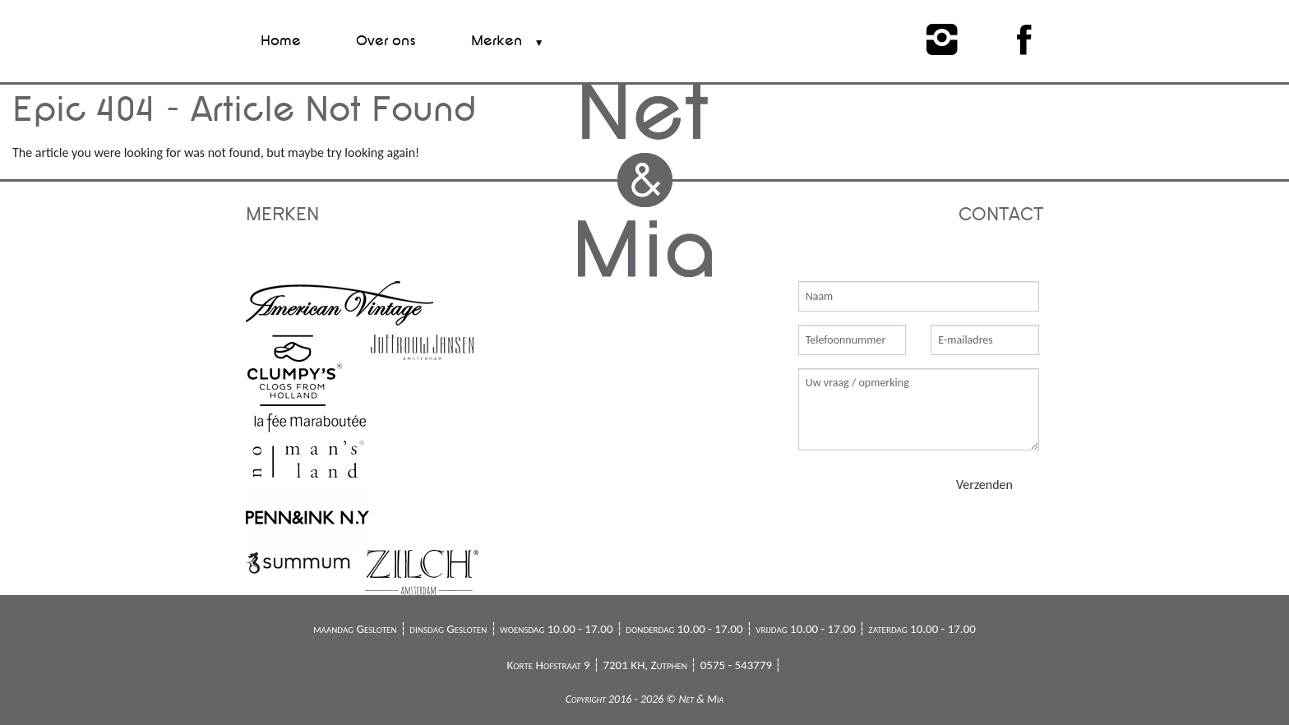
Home (281, 40)
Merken (496, 40)
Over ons (386, 40)
